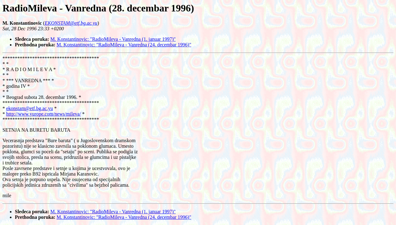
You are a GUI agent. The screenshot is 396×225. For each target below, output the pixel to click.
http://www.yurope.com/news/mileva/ (43, 114)
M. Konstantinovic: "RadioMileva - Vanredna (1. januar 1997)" (113, 39)
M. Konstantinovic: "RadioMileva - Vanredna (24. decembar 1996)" (124, 44)
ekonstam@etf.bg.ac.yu (29, 108)
